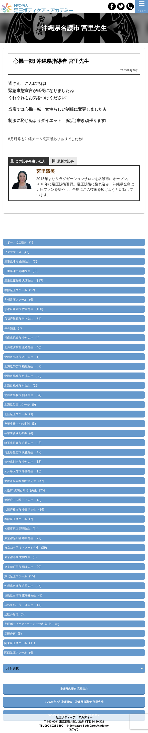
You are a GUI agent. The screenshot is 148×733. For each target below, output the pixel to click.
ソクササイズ (12, 252)
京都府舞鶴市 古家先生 (18, 309)
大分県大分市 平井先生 (18, 471)
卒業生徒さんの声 (15, 433)
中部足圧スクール (15, 290)
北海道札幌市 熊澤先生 (18, 395)
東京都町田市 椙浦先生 (18, 567)
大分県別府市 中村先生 (18, 462)
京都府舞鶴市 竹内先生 (18, 318)
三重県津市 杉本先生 (17, 271)
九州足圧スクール (15, 299)
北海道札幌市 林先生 (17, 385)
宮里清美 (45, 171)
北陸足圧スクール (15, 414)
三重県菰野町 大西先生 (18, 280)
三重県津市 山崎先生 (17, 261)
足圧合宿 (10, 633)
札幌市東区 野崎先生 (17, 528)
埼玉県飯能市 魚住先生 (18, 452)
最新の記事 (65, 161)
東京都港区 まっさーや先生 (21, 547)
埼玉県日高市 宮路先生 (18, 443)
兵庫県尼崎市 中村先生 (18, 338)
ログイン (74, 729)
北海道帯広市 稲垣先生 (18, 366)
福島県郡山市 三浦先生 (18, 605)
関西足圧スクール (15, 652)
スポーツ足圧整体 (15, 242)
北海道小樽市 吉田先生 (18, 357)
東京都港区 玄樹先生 (17, 557)
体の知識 (10, 328)
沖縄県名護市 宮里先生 (18, 586)
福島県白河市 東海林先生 (20, 595)
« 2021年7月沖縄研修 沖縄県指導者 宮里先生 (74, 702)
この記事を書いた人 (30, 161)
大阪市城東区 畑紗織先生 (20, 481)
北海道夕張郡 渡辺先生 (18, 347)
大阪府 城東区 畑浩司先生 (20, 490)
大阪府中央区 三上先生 (18, 500)
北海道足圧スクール (17, 404)
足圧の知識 (11, 614)
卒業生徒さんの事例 (17, 423)
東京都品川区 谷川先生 (18, 538)
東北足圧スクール (15, 576)
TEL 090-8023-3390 (51, 725)
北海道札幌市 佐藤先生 (18, 376)
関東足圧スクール (15, 643)
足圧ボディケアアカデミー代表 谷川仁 (28, 624)
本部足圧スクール (15, 519)
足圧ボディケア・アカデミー (74, 717)
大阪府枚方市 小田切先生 (20, 509)
